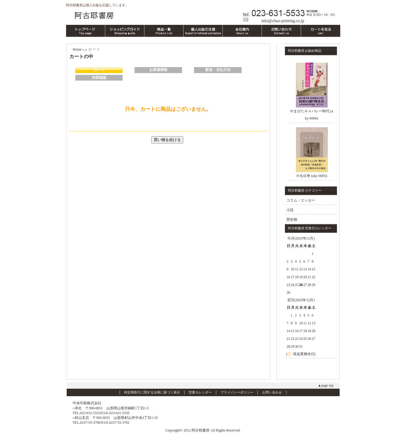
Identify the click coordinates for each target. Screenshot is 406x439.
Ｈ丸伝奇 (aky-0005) (311, 176)
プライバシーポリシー (237, 392)
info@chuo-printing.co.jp (283, 21)
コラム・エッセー (300, 200)
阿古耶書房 (203, 14)
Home (77, 49)
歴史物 (291, 219)
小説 (290, 210)
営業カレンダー (200, 392)
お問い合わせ (272, 392)
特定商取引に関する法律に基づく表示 (152, 392)
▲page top (326, 385)
